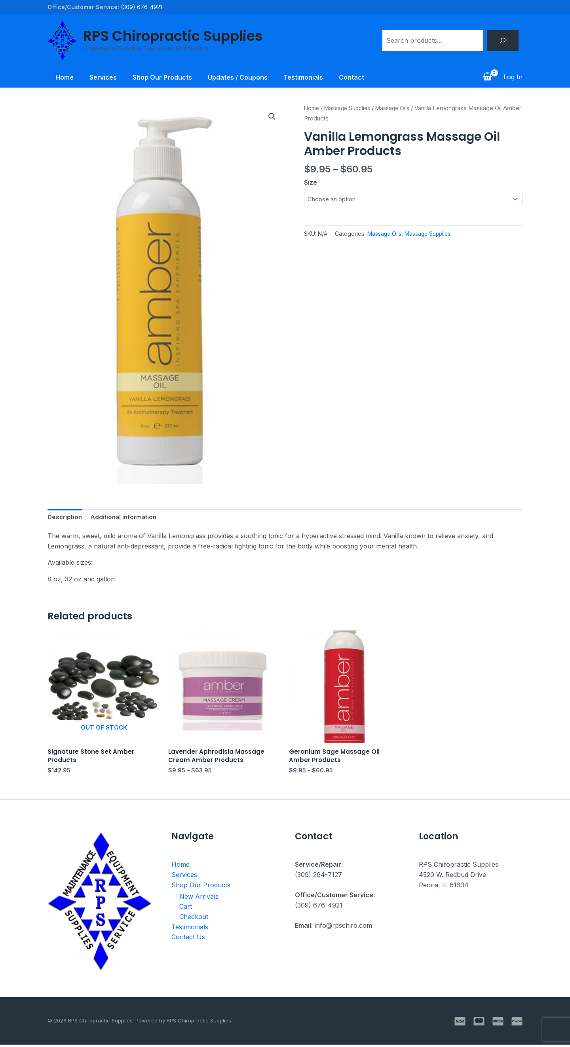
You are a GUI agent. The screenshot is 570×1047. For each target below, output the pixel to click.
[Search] (503, 40)
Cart (185, 909)
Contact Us (188, 940)
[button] (271, 117)
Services (98, 77)
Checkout (193, 919)
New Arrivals (198, 899)
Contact (359, 77)
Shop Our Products (160, 77)
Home (57, 77)
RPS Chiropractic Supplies (173, 36)
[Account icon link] (513, 77)
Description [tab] (66, 517)
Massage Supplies (350, 108)
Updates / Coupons (239, 77)
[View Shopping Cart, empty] (487, 77)
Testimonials (308, 77)
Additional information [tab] (127, 517)
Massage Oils (398, 108)
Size (310, 182)
